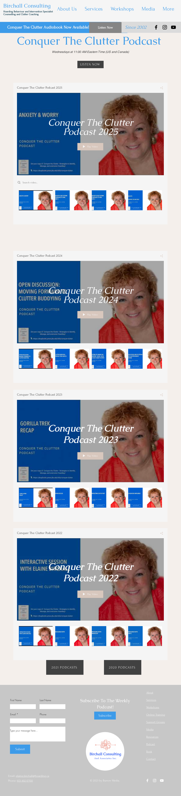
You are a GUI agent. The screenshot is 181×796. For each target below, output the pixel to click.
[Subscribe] (105, 716)
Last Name (45, 700)
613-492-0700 (25, 780)
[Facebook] (156, 27)
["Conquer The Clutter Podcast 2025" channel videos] (90, 204)
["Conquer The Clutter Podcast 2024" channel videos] (90, 363)
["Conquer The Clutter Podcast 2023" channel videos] (90, 502)
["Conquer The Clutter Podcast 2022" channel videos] (90, 640)
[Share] (160, 88)
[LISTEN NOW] (90, 64)
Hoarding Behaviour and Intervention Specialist (28, 11)
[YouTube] (173, 27)
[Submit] (20, 749)
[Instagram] (165, 27)
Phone (43, 714)
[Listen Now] (105, 27)
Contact (151, 759)
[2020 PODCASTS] (122, 667)
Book (149, 751)
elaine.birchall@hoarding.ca (32, 776)
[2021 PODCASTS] (64, 667)
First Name (16, 700)
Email (13, 714)
